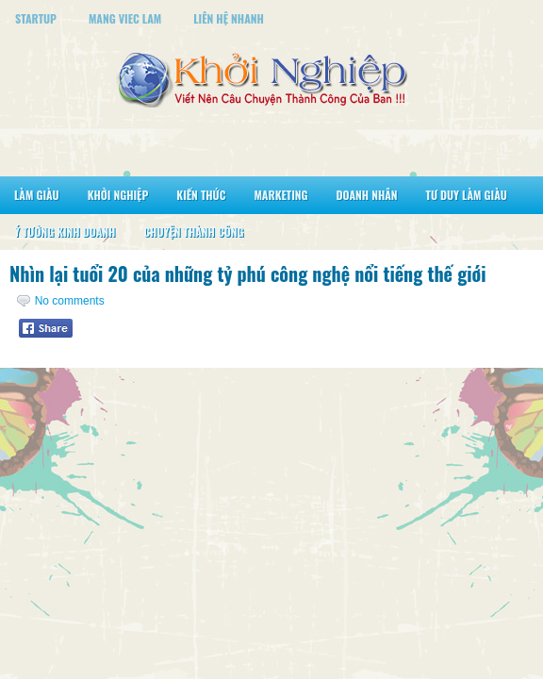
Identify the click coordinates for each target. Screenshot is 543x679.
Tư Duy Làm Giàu (466, 195)
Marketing (280, 195)
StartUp (36, 18)
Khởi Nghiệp (118, 195)
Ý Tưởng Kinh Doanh (64, 232)
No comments (70, 300)
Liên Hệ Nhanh (228, 18)
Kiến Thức (200, 195)
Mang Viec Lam (125, 18)
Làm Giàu (36, 195)
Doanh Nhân (367, 195)
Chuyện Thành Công (193, 232)
